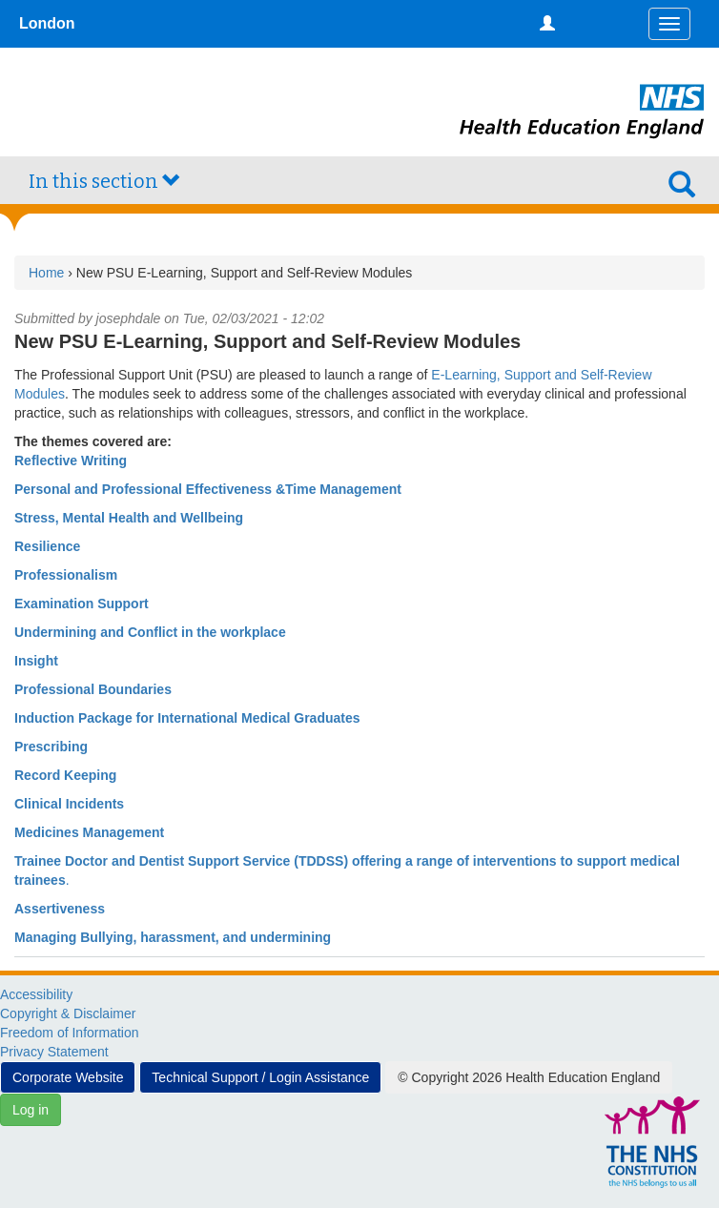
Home (46, 272)
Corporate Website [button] (67, 1077)
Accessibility (36, 994)
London (47, 23)
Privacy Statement (54, 1051)
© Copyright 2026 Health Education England (529, 1077)
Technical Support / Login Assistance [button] (260, 1077)
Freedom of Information (69, 1032)
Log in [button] (30, 1109)
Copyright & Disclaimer (67, 1013)
